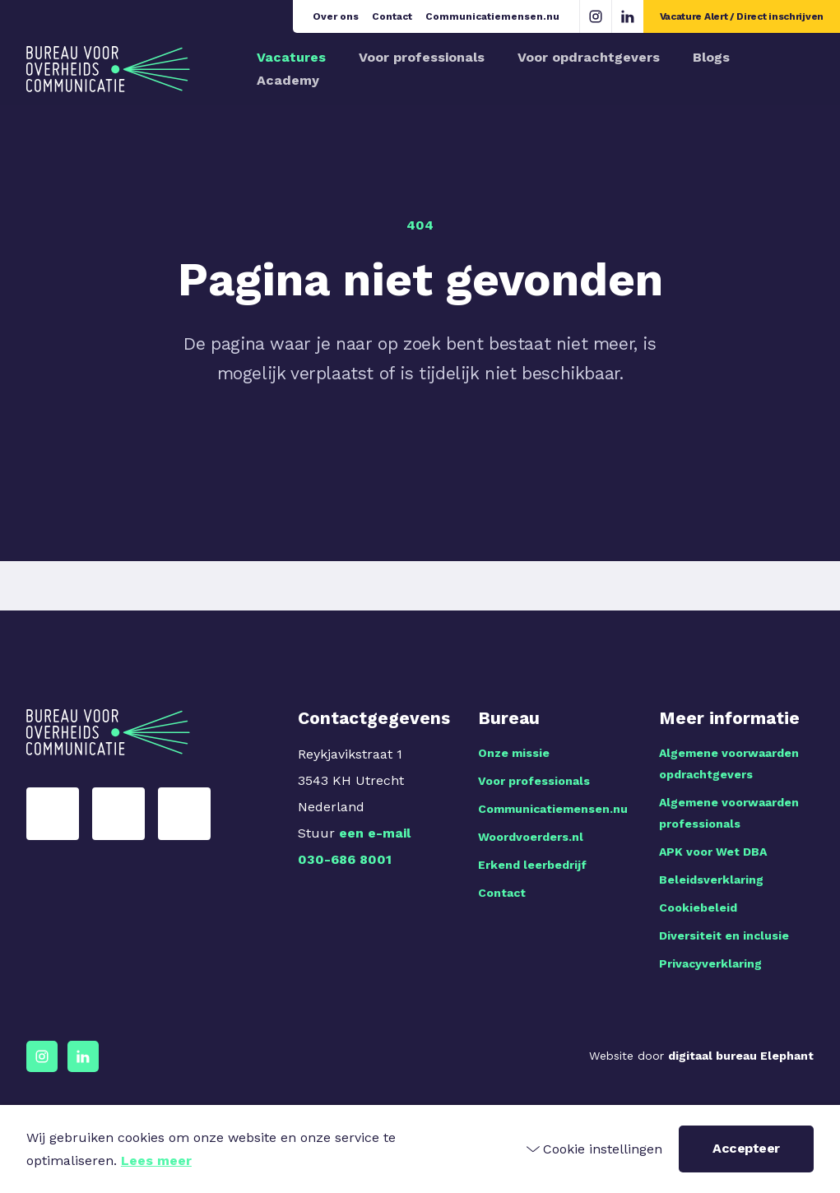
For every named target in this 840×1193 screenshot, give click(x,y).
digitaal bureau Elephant (741, 1055)
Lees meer (156, 1160)
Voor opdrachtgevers (588, 57)
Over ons (336, 16)
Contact (392, 16)
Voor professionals (422, 57)
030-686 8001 (345, 859)
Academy (288, 80)
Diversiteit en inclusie (724, 935)
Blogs (711, 57)
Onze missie (514, 752)
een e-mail (375, 833)
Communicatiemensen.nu (492, 16)
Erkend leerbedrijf (532, 864)
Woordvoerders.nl (530, 836)
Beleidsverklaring (711, 879)
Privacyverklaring (710, 963)
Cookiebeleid (698, 907)
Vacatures (291, 57)
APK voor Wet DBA (713, 851)
